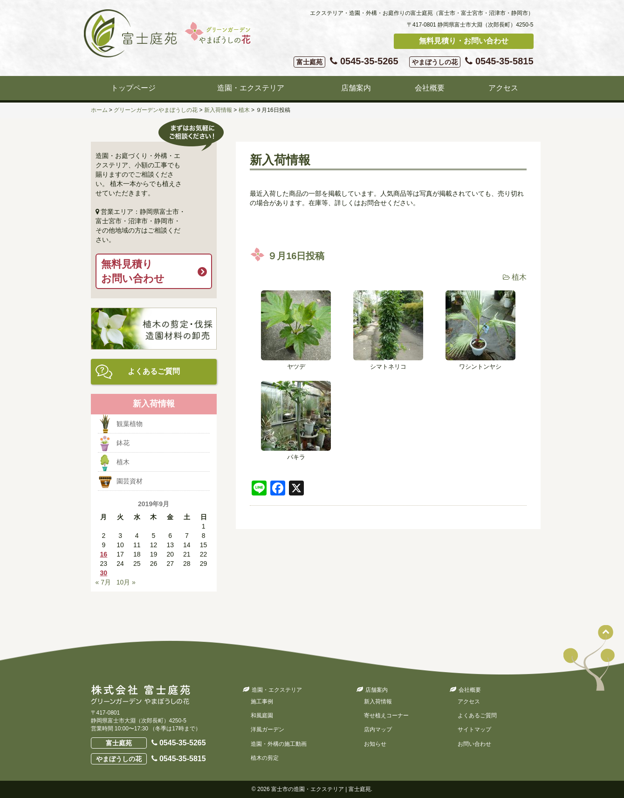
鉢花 (123, 443)
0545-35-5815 (471, 62)
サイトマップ (474, 729)
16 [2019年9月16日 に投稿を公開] (104, 554)
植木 (519, 277)
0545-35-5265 (346, 62)
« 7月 (103, 582)
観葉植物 (130, 423)
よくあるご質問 (154, 371)
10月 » (126, 582)
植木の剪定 (265, 758)
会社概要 (430, 88)
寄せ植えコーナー (386, 715)
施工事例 (262, 701)
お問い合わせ (474, 744)
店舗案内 (356, 88)
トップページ (133, 88)
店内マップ (378, 729)
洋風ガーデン (267, 729)
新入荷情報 (378, 701)
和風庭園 (262, 715)
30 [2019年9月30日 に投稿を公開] (104, 573)
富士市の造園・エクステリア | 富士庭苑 (321, 789)
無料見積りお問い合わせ (133, 271)
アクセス (503, 88)
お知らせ (375, 744)
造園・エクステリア (250, 88)
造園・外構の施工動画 (279, 744)
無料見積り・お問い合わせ (463, 41)
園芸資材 (130, 481)
